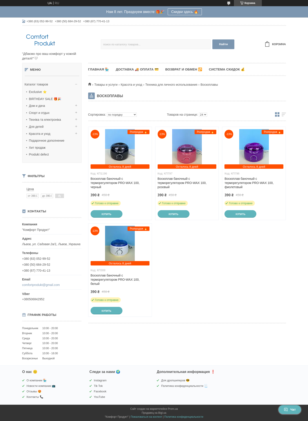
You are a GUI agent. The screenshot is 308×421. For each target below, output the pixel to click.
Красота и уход (40, 133)
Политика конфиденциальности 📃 (184, 386)
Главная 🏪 (98, 69)
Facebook (100, 391)
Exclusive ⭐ (38, 92)
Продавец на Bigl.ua (154, 412)
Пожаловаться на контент (146, 416)
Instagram (100, 380)
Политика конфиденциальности (183, 416)
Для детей (36, 126)
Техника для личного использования (171, 84)
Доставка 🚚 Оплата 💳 (137, 69)
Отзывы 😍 (34, 391)
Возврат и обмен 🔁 (183, 69)
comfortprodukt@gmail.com (41, 285)
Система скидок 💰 (227, 69)
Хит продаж (37, 147)
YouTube (99, 397)
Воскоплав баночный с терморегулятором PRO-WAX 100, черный (115, 183)
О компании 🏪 (37, 380)
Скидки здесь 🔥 (184, 12)
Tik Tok (98, 386)
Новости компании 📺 (41, 386)
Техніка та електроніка (45, 119)
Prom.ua (173, 408)
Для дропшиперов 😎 (175, 380)
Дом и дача (37, 106)
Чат (290, 410)
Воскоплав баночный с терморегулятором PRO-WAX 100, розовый (182, 183)
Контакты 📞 (35, 397)
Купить (106, 214)
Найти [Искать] (223, 44)
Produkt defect (39, 154)
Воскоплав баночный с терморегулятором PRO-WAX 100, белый (115, 280)
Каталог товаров (36, 84)
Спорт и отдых (39, 113)
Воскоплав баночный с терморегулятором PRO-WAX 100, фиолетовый (248, 183)
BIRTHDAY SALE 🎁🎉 (45, 99)
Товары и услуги (106, 84)
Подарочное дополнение (46, 140)
